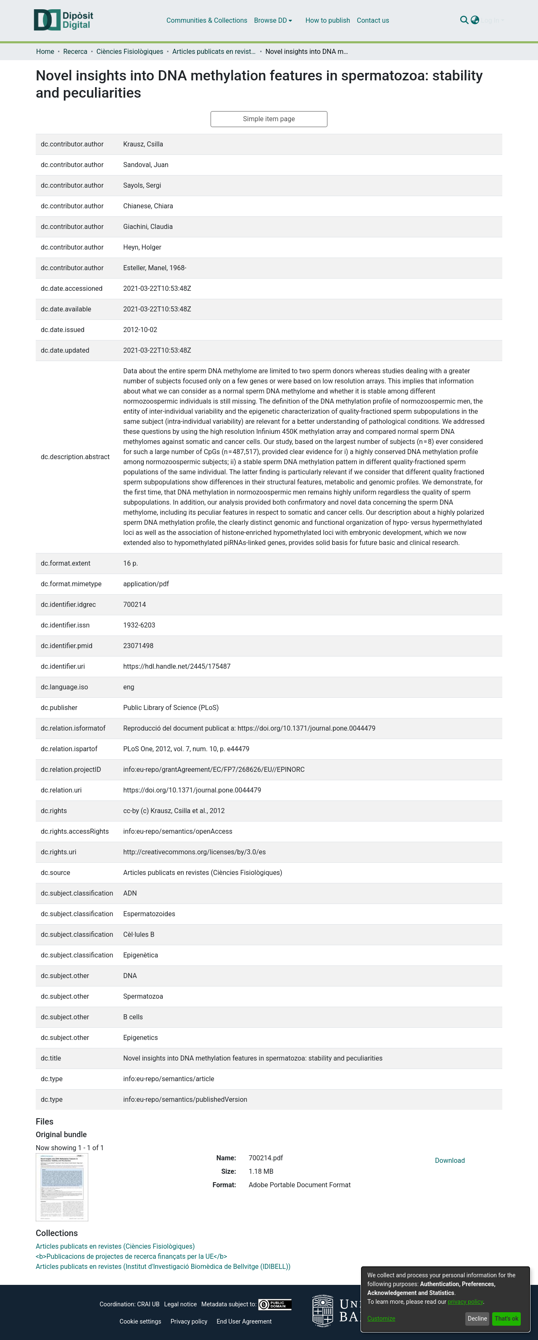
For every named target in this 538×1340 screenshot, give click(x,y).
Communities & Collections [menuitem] (206, 20)
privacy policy (465, 1301)
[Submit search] (464, 21)
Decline (477, 1318)
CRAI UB (148, 1304)
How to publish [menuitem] (328, 20)
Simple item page (269, 119)
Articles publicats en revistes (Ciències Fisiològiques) (214, 52)
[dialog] (445, 1299)
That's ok (506, 1318)
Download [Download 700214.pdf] (450, 1161)
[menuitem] (273, 20)
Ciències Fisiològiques (129, 52)
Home (45, 52)
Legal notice (180, 1304)
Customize (381, 1318)
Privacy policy (189, 1321)
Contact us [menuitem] (373, 20)
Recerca (75, 52)
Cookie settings (140, 1321)
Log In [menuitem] (490, 20)
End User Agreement (244, 1321)
